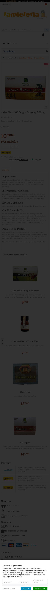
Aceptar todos (40, 588)
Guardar (26, 588)
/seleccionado (9, 588)
